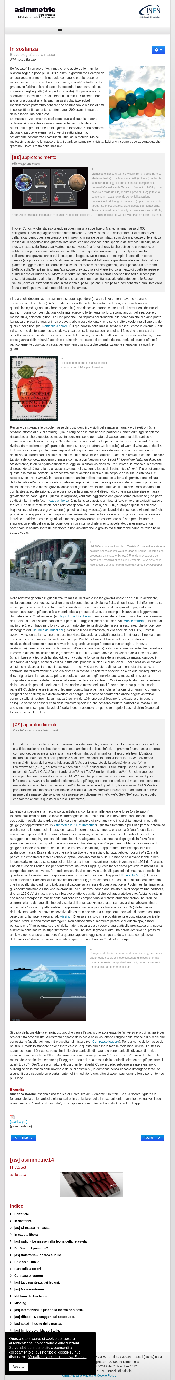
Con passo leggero (105, 1041)
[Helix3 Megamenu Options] (60, 30)
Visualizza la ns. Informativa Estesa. (57, 1357)
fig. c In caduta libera (75, 616)
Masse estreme (134, 621)
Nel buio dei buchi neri (48, 630)
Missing (65, 916)
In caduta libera (57, 500)
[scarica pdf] (18, 1119)
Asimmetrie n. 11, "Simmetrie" (75, 825)
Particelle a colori (54, 326)
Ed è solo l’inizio (132, 875)
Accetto (19, 1366)
